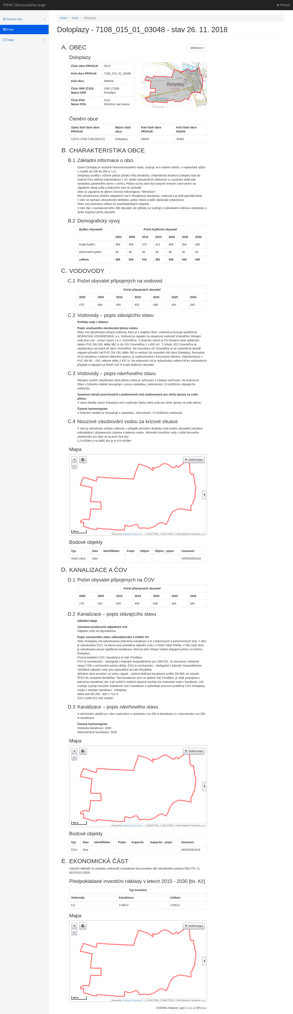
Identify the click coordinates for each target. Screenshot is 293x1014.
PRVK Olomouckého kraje (24, 5)
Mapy (8, 40)
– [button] (74, 465)
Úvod (63, 18)
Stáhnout (197, 47)
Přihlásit (283, 5)
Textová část (12, 19)
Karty (8, 29)
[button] (82, 459)
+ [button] (74, 459)
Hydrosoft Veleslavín (132, 534)
